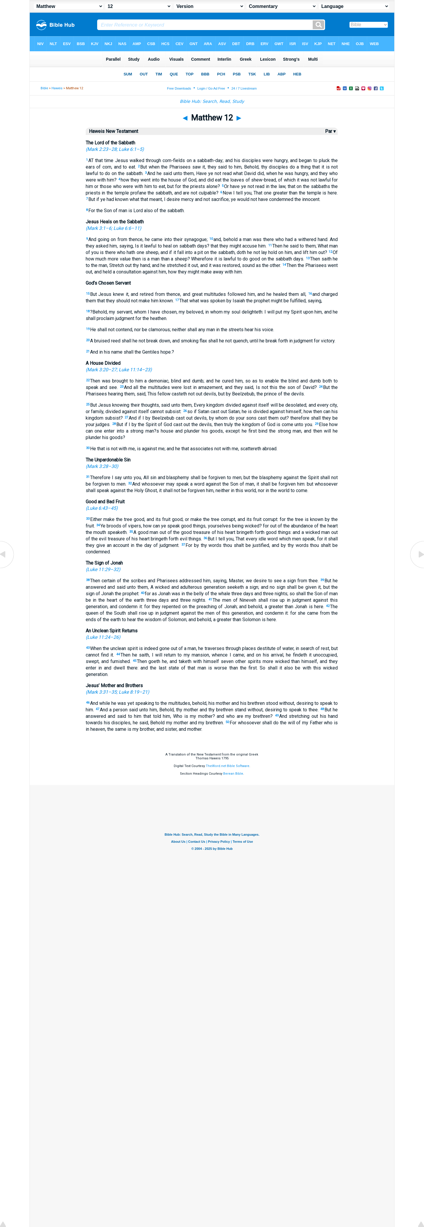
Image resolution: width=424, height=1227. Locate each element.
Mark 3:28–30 (102, 466)
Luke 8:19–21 (133, 692)
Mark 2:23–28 (102, 149)
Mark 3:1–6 (99, 228)
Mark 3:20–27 (102, 369)
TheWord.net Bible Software (227, 766)
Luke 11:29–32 (103, 569)
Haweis (57, 88)
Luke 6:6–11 (126, 228)
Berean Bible (233, 774)
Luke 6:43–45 (101, 508)
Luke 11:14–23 (134, 369)
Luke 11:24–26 (103, 637)
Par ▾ (330, 131)
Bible (44, 88)
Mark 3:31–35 (102, 692)
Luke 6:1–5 (130, 149)
